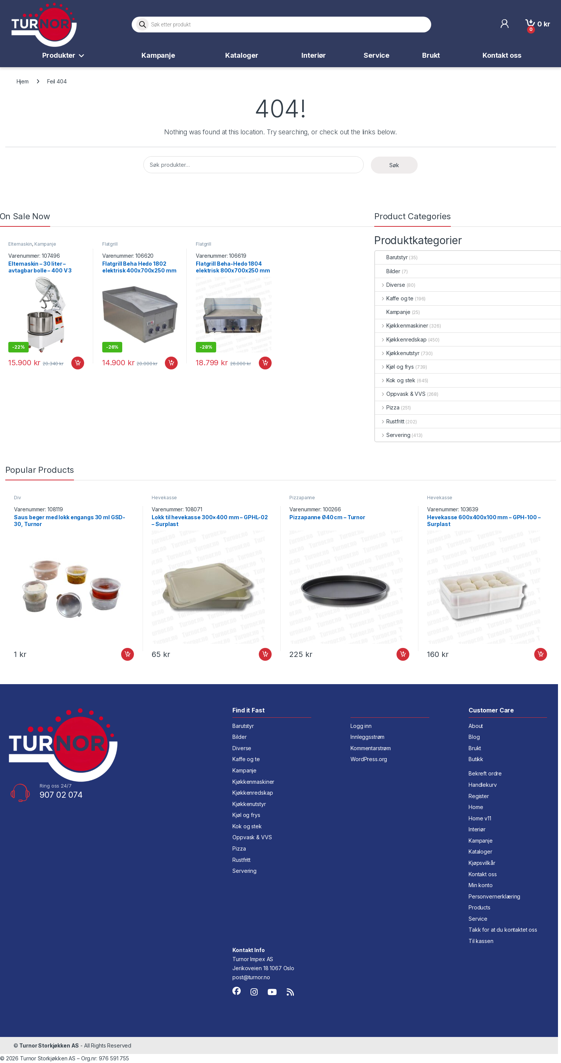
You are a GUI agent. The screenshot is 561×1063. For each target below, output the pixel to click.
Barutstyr (391, 257)
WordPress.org (368, 759)
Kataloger (241, 55)
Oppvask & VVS (400, 394)
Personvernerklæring (494, 896)
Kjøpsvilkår (482, 863)
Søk (394, 165)
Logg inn (361, 726)
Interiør (313, 55)
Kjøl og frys (394, 366)
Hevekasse (164, 497)
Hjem (23, 81)
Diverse (390, 285)
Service (376, 55)
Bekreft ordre (485, 773)
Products (479, 907)
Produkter (58, 55)
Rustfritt (389, 421)
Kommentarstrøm (370, 748)
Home (476, 807)
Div (17, 497)
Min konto (481, 885)
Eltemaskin (20, 244)
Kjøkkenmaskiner (401, 325)
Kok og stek (395, 380)
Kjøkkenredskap (401, 339)
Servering (392, 435)
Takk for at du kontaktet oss (503, 929)
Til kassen (481, 941)
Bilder (387, 271)
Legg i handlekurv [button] (77, 363)
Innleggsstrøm (367, 737)
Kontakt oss (502, 55)
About (476, 726)
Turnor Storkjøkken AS (49, 1045)
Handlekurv (483, 784)
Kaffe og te (394, 298)
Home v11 (480, 818)
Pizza (387, 407)
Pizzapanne (302, 497)
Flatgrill (110, 244)
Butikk (476, 759)
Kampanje (158, 55)
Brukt (431, 55)
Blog (474, 737)
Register (479, 796)
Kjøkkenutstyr (397, 353)
